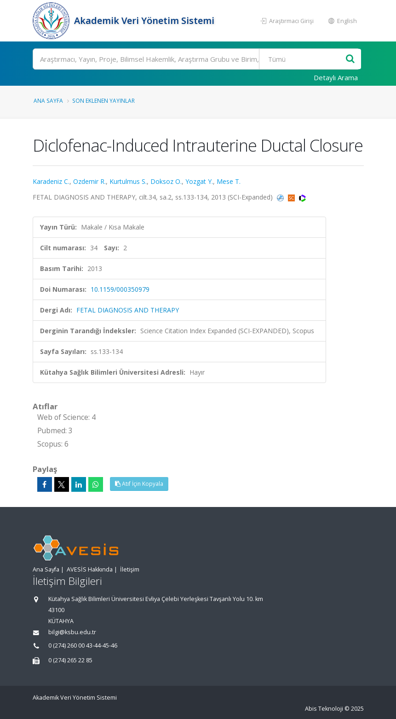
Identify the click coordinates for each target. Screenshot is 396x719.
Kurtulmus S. (128, 181)
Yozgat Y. (199, 181)
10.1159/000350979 (120, 289)
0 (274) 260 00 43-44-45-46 (82, 645)
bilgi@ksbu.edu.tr (72, 632)
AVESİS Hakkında (90, 569)
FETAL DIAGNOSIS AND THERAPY (127, 310)
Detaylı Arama (336, 77)
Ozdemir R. (89, 181)
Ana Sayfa (48, 100)
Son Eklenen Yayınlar (103, 100)
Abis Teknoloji (324, 709)
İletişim (129, 569)
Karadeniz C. (51, 181)
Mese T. (229, 181)
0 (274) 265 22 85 (70, 660)
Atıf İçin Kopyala (139, 484)
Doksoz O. (166, 181)
